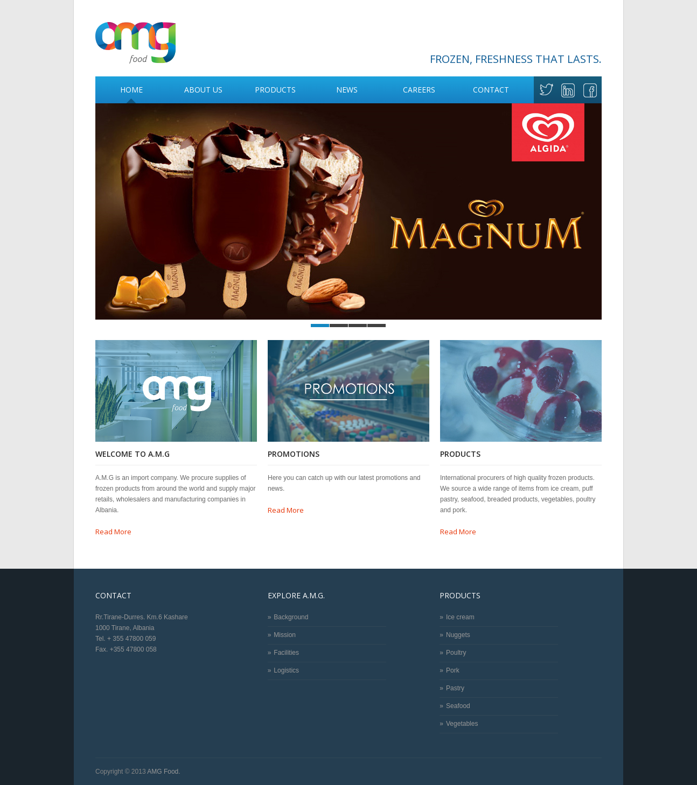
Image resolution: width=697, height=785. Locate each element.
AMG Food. (163, 771)
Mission (285, 635)
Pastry (455, 688)
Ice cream (460, 617)
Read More (113, 531)
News (347, 89)
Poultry (456, 652)
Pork (452, 670)
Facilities (286, 652)
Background (291, 617)
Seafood (458, 706)
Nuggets (458, 635)
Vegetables (462, 723)
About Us (200, 89)
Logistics (286, 670)
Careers (419, 89)
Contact (491, 89)
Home (131, 89)
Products (272, 89)
